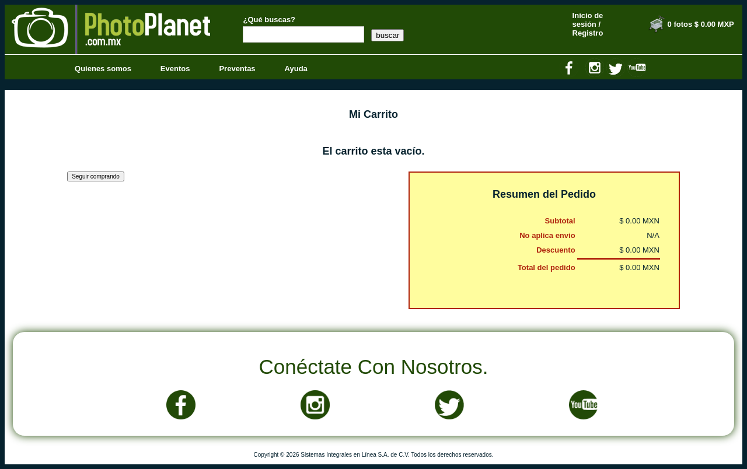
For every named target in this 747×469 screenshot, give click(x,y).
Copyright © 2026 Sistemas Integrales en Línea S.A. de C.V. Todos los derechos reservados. (374, 455)
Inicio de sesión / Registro (588, 24)
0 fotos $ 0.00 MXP (701, 24)
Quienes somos (103, 68)
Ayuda (296, 68)
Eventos (175, 68)
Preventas (237, 68)
